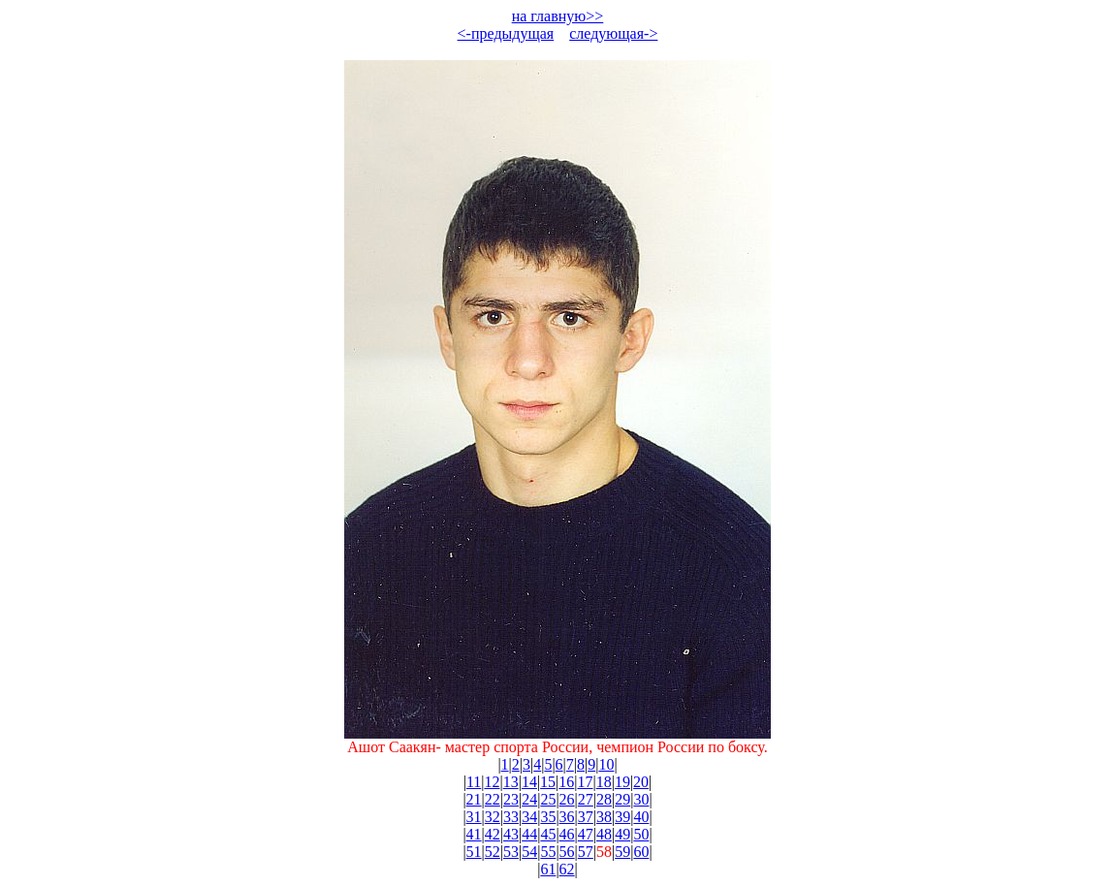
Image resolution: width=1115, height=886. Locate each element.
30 (641, 799)
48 (604, 834)
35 (548, 816)
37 (585, 816)
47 (585, 834)
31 (474, 816)
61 (548, 869)
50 (641, 834)
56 (567, 851)
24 (529, 799)
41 (474, 834)
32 (492, 816)
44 (529, 834)
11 (473, 782)
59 (622, 851)
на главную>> (558, 16)
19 (622, 782)
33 (511, 816)
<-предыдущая (506, 33)
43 (511, 834)
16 (566, 782)
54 (529, 851)
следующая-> (613, 33)
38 (604, 816)
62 (567, 869)
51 (474, 851)
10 (606, 764)
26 (567, 799)
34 (529, 816)
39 (622, 816)
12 (491, 782)
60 (641, 851)
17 (585, 782)
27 (585, 799)
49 (622, 834)
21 (474, 799)
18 (604, 782)
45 (548, 834)
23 (511, 799)
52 (492, 851)
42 (492, 834)
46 (567, 834)
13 (511, 782)
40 (641, 816)
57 (585, 851)
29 (622, 799)
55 (548, 851)
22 (492, 799)
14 (529, 782)
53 (511, 851)
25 (548, 799)
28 (604, 799)
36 (567, 816)
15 (548, 782)
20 (641, 782)
